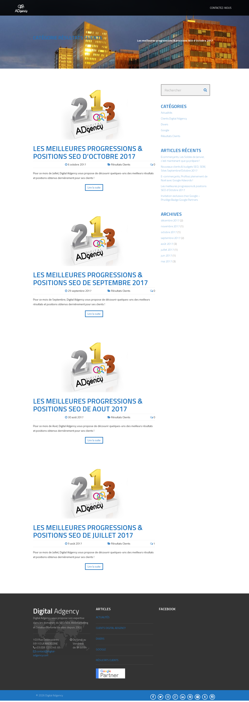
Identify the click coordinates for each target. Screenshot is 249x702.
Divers (164, 124)
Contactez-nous (220, 8)
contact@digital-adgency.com (44, 653)
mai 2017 (166, 261)
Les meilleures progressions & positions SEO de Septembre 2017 (90, 278)
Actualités (166, 113)
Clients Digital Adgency (174, 118)
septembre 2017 (170, 238)
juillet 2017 (167, 250)
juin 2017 (166, 255)
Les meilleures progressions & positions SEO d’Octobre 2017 (88, 152)
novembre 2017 (170, 226)
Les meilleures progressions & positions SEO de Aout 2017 (88, 405)
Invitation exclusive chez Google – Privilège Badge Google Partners (180, 198)
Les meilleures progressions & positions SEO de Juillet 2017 (88, 531)
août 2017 (167, 244)
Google (165, 130)
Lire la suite (94, 187)
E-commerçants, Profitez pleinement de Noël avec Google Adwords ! (184, 178)
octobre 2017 (169, 232)
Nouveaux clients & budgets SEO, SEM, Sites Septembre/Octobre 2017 (183, 168)
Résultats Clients (120, 164)
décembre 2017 (170, 220)
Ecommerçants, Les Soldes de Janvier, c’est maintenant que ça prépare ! (182, 159)
